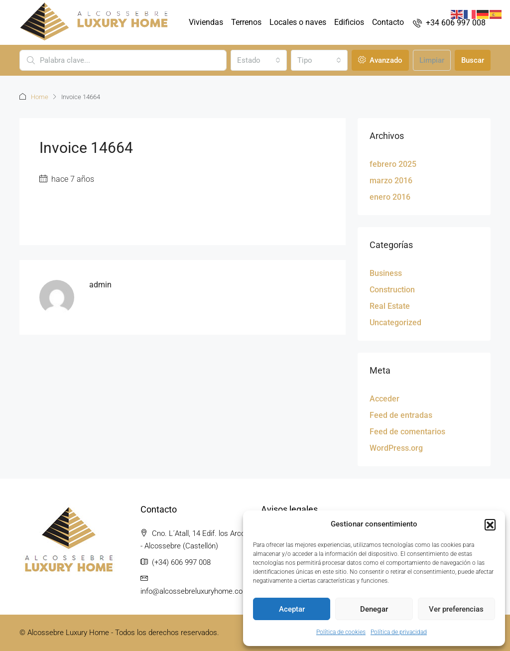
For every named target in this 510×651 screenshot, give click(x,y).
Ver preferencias (456, 609)
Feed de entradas (401, 415)
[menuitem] (449, 22)
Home (39, 97)
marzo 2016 (391, 180)
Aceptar (292, 609)
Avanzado (380, 60)
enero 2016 (390, 197)
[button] (490, 524)
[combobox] (259, 60)
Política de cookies (341, 632)
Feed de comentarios (407, 431)
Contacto (388, 22)
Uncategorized (395, 322)
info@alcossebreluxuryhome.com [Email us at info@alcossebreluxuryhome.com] (194, 591)
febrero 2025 (393, 164)
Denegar (374, 609)
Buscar (472, 60)
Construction (392, 289)
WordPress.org (396, 448)
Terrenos (246, 22)
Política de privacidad (399, 632)
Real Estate (390, 306)
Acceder (384, 398)
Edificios (349, 22)
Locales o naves (297, 22)
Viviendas (206, 22)
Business (386, 273)
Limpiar (431, 60)
